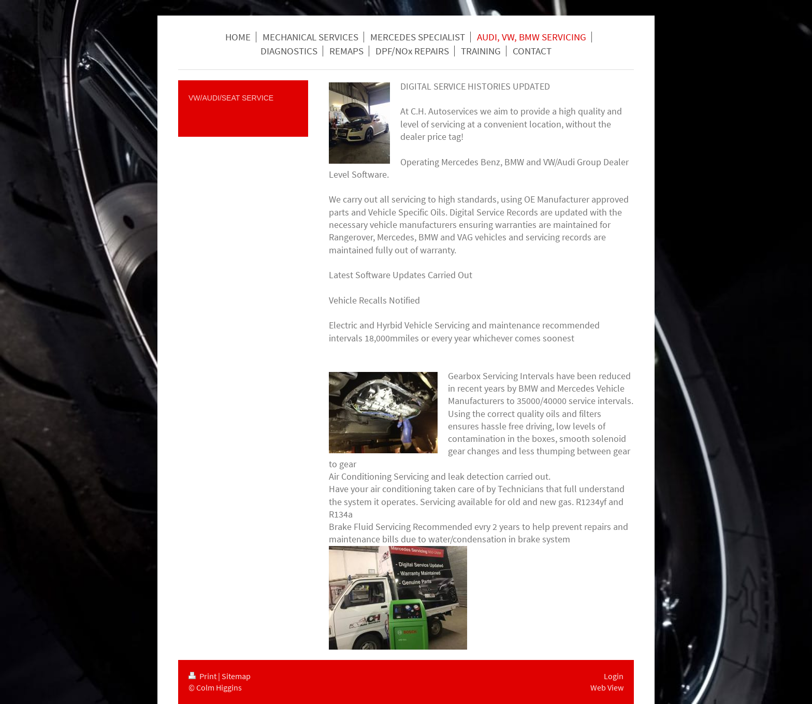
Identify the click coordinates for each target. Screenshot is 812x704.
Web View (607, 687)
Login (614, 676)
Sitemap (236, 676)
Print (203, 676)
